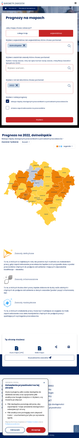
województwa (56, 33)
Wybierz (39, 119)
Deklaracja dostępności (52, 404)
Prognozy (12, 8)
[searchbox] (8, 50)
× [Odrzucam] (44, 382)
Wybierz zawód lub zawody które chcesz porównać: (28, 57)
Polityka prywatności (51, 407)
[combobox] (39, 48)
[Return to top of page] (76, 429)
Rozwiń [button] (25, 142)
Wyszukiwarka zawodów (39, 357)
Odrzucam (15, 430)
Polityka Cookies (32, 422)
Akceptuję (35, 430)
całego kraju (22, 33)
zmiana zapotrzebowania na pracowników (28, 108)
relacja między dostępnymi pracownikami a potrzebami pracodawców (39, 101)
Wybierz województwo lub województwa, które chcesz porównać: (33, 40)
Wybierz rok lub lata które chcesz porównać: (25, 80)
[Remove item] (24, 45)
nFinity (51, 435)
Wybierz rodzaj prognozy (16, 97)
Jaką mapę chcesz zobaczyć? (19, 28)
